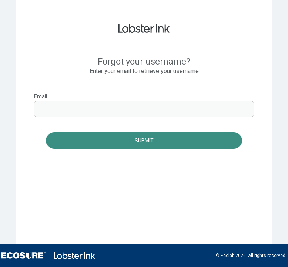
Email (40, 96)
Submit (144, 141)
